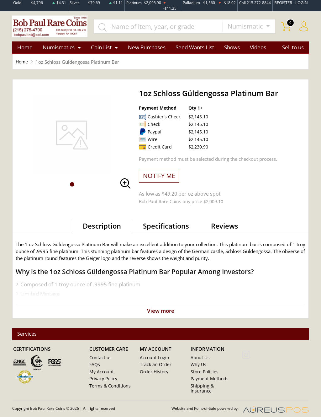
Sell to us (293, 48)
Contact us (99, 359)
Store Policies (203, 373)
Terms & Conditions (107, 387)
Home (25, 48)
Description (102, 226)
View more (160, 312)
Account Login (153, 359)
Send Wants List (195, 48)
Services (27, 335)
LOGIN (302, 2)
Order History (153, 373)
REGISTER (284, 2)
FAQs (94, 366)
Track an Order (153, 366)
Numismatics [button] (59, 48)
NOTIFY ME (159, 176)
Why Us (198, 366)
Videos (258, 48)
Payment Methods (208, 380)
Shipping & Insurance (210, 387)
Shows (232, 48)
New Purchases (147, 48)
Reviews (224, 226)
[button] (72, 185)
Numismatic (246, 27)
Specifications (166, 226)
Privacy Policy (102, 380)
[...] (160, 27)
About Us (199, 359)
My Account (100, 373)
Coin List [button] (101, 48)
